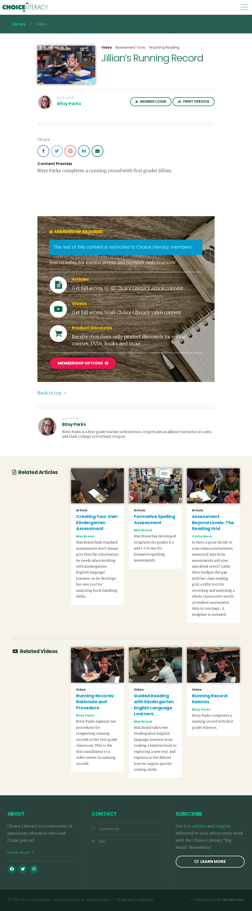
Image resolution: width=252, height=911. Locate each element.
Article (81, 510)
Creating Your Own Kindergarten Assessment (97, 522)
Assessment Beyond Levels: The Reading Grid (213, 522)
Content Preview (54, 164)
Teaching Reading (164, 47)
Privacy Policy (98, 899)
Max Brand (85, 535)
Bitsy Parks (69, 104)
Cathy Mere (202, 535)
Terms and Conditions (134, 899)
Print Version (193, 101)
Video (106, 48)
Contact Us (105, 828)
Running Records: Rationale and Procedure (95, 701)
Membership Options (83, 363)
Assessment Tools (130, 47)
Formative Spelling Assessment (154, 519)
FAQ (99, 840)
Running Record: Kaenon (210, 698)
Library (19, 24)
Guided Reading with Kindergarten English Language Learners (154, 704)
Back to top (51, 392)
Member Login (151, 101)
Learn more (20, 851)
